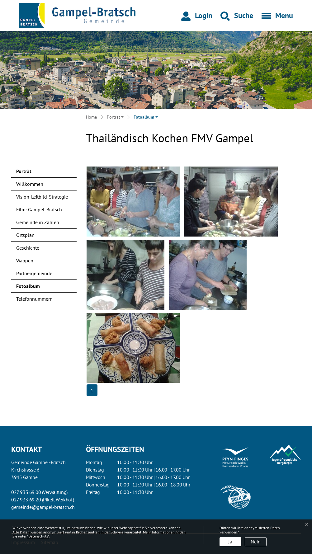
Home (91, 117)
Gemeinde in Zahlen (37, 222)
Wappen (24, 260)
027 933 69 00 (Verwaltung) (39, 492)
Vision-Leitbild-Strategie (42, 197)
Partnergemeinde (34, 273)
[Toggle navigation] (275, 15)
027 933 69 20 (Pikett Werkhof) (42, 499)
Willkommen (29, 184)
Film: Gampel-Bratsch (39, 209)
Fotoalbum (32, 287)
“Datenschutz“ (38, 536)
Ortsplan (25, 235)
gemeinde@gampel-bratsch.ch (43, 507)
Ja (230, 541)
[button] (236, 15)
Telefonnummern (34, 299)
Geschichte (27, 248)
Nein (256, 541)
